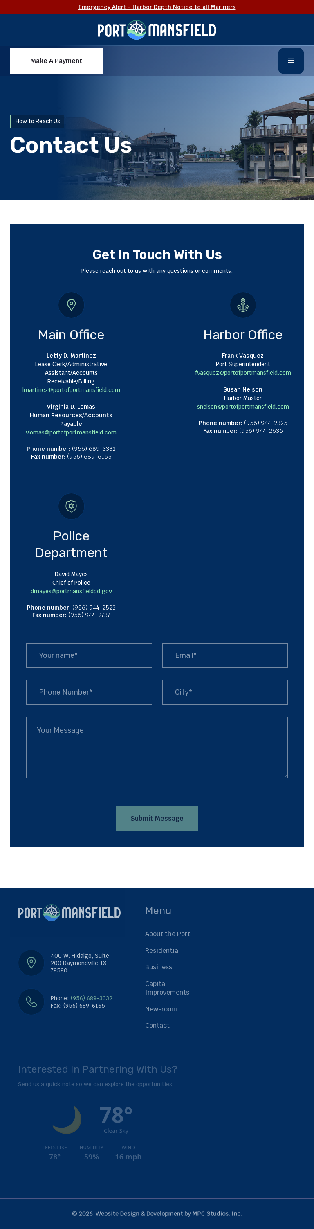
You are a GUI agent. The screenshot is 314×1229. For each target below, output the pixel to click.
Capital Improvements (167, 988)
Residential (162, 950)
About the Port (167, 934)
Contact (157, 1025)
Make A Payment (56, 60)
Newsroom (161, 1009)
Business (158, 967)
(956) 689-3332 (91, 998)
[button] (291, 61)
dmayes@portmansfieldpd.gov (71, 591)
